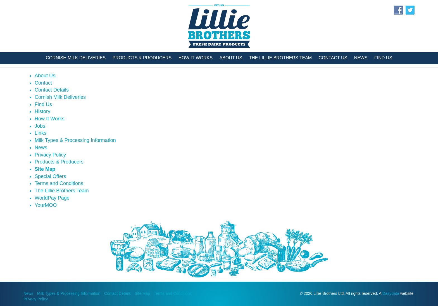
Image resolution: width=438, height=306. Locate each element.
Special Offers (50, 176)
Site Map (45, 169)
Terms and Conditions (59, 183)
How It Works (195, 57)
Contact (43, 83)
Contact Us (333, 57)
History (42, 111)
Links (40, 133)
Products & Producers (142, 57)
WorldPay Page (52, 198)
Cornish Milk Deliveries (76, 57)
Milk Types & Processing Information (75, 140)
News (361, 57)
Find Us (383, 57)
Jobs (40, 126)
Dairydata (390, 293)
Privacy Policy (50, 155)
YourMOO (46, 205)
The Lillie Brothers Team (280, 57)
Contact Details (52, 90)
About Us (231, 57)
